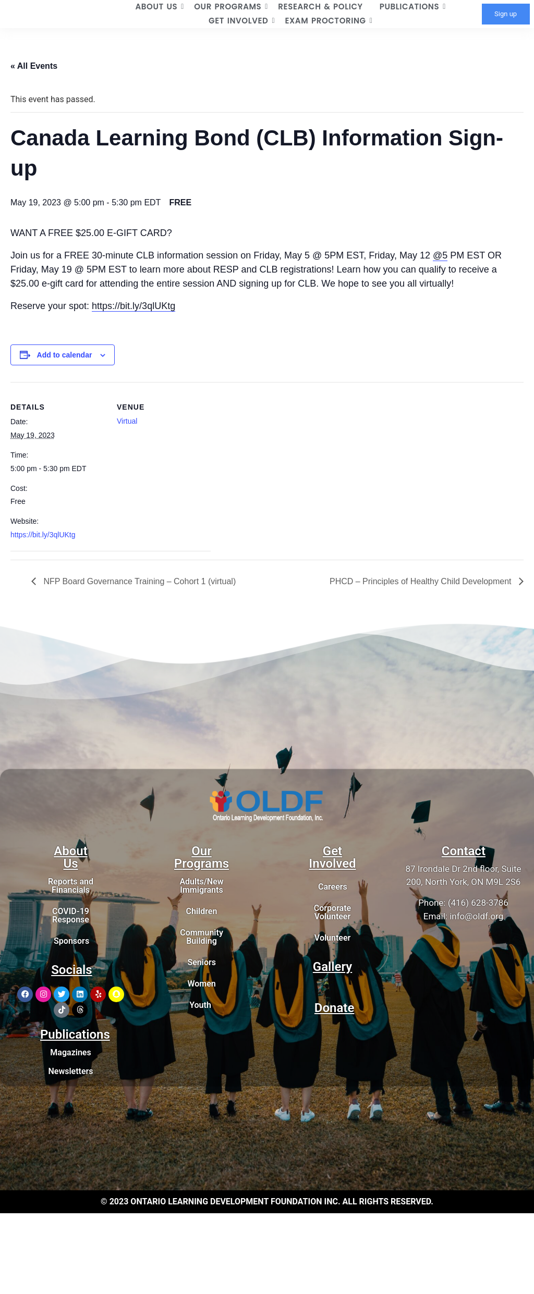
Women (201, 984)
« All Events (33, 65)
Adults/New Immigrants (201, 886)
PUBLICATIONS (413, 6)
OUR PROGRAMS (231, 6)
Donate (334, 1008)
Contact (464, 851)
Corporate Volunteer (332, 912)
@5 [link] (440, 255)
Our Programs (201, 857)
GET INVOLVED (242, 20)
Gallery (332, 966)
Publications (75, 1034)
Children (201, 911)
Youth (200, 1005)
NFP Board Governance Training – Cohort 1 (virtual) (138, 581)
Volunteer (332, 938)
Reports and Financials (70, 886)
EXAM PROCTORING (328, 20)
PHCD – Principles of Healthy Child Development (422, 581)
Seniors (201, 962)
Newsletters (70, 1071)
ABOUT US (160, 6)
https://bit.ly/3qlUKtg (133, 306)
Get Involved (332, 857)
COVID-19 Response (70, 915)
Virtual (127, 421)
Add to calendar (64, 355)
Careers (332, 887)
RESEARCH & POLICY (320, 6)
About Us (71, 857)
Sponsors (71, 941)
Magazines (70, 1052)
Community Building (201, 937)
